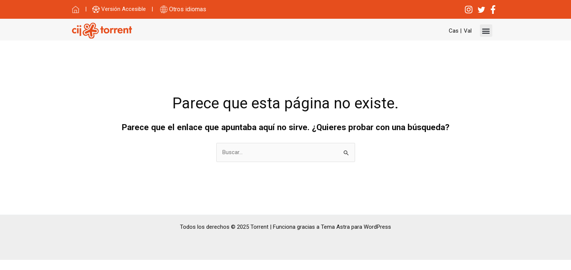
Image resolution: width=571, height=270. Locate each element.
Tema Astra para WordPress (356, 227)
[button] (486, 30)
